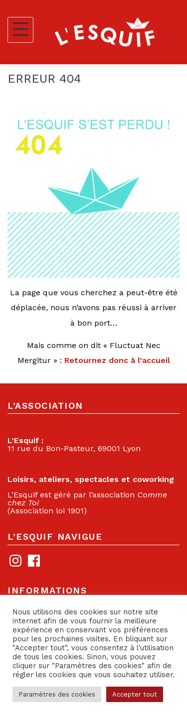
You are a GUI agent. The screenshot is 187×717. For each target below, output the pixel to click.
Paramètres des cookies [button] (56, 694)
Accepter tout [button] (134, 694)
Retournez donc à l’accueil (117, 360)
